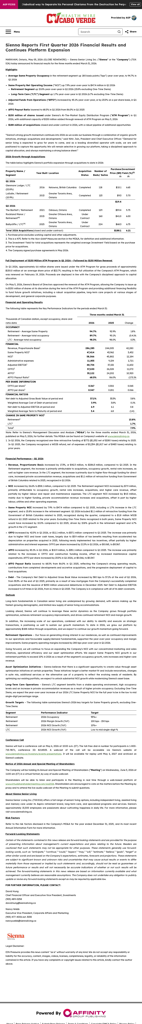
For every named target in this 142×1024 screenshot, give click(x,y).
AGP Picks (9, 4)
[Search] (97, 32)
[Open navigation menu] (13, 31)
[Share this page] (130, 31)
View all (135, 4)
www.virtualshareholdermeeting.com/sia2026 (30, 784)
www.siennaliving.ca (118, 436)
